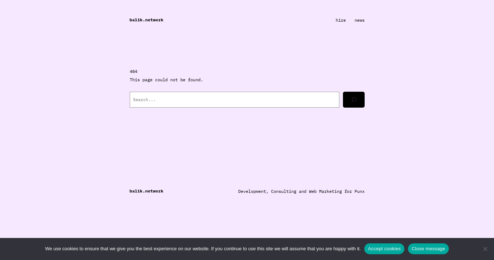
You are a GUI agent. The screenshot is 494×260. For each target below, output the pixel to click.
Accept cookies (384, 248)
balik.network (147, 19)
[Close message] (485, 248)
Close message (428, 248)
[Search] (354, 100)
